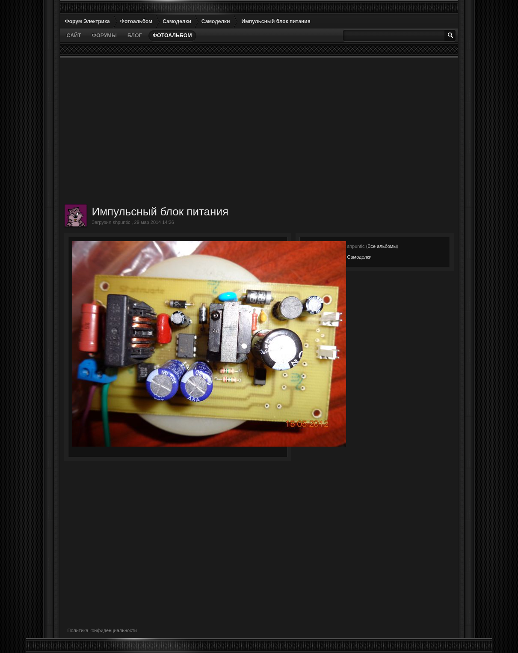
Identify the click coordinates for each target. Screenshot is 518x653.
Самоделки (359, 256)
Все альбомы (382, 246)
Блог (134, 36)
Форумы (104, 36)
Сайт (74, 36)
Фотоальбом (172, 36)
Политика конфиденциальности (102, 630)
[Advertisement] (259, 131)
